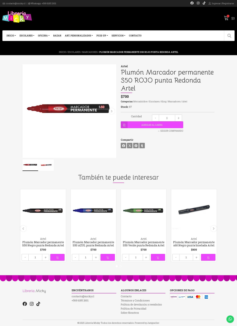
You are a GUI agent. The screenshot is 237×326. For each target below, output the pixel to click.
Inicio (10, 35)
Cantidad (136, 116)
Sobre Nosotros (130, 312)
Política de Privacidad (133, 308)
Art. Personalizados (78, 35)
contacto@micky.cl (16, 3)
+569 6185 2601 (49, 3)
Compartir (127, 139)
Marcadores (90, 52)
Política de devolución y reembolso (141, 304)
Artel (184, 101)
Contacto (135, 35)
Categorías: (127, 101)
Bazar (57, 35)
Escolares (26, 35)
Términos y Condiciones (135, 300)
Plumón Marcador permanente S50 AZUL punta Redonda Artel (93, 243)
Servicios (118, 35)
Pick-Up (101, 35)
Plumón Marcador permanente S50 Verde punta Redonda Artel (143, 243)
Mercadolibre (140, 101)
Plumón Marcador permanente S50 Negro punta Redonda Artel (43, 243)
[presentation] (112, 111)
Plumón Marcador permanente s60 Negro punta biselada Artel (194, 243)
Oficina (43, 35)
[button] (116, 266)
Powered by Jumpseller (147, 322)
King (163, 101)
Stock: (124, 106)
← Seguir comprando (170, 130)
